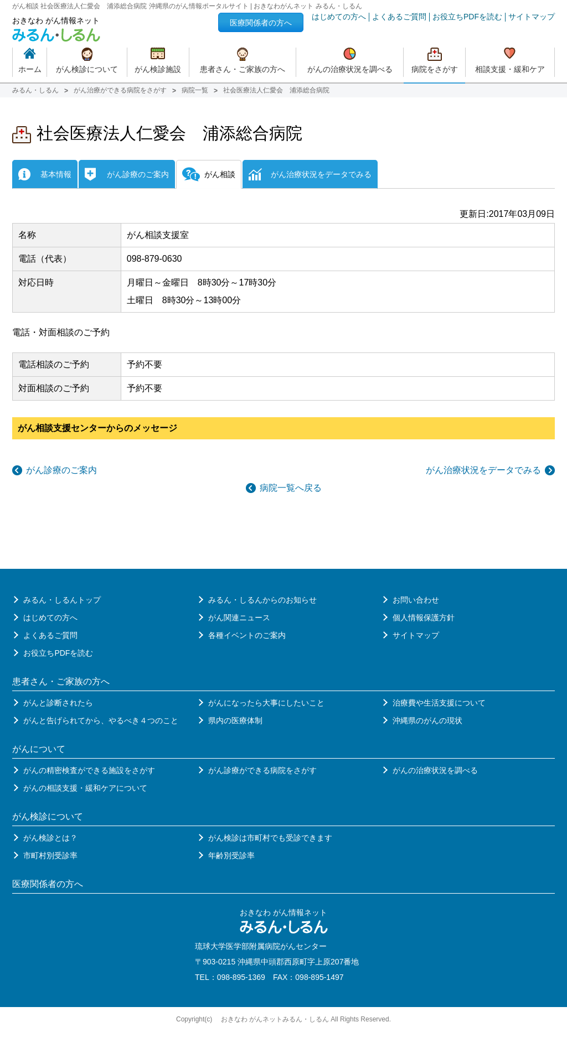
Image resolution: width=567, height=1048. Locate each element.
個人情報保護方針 (424, 617)
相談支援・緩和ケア (510, 69)
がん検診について (87, 69)
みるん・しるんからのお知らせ (262, 599)
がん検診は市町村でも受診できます (270, 837)
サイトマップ (531, 17)
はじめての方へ (339, 17)
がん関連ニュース (239, 617)
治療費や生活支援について (439, 702)
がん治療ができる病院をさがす (120, 90)
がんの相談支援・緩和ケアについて (85, 788)
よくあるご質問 (399, 17)
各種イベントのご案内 (247, 635)
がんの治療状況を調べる (350, 69)
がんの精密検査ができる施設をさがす (89, 770)
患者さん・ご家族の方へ (242, 69)
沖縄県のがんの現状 (427, 720)
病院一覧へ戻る (291, 487)
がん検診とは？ (50, 837)
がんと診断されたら (58, 702)
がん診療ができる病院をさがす (262, 770)
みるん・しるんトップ (62, 599)
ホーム (30, 69)
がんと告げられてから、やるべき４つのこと (100, 720)
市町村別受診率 (50, 855)
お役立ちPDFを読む (467, 17)
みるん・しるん (35, 90)
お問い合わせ (416, 599)
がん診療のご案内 (61, 470)
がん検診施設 (158, 69)
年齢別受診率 (231, 855)
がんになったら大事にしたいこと (266, 702)
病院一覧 (195, 90)
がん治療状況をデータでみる (483, 470)
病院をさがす (434, 69)
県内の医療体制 (235, 720)
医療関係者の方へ (261, 22)
